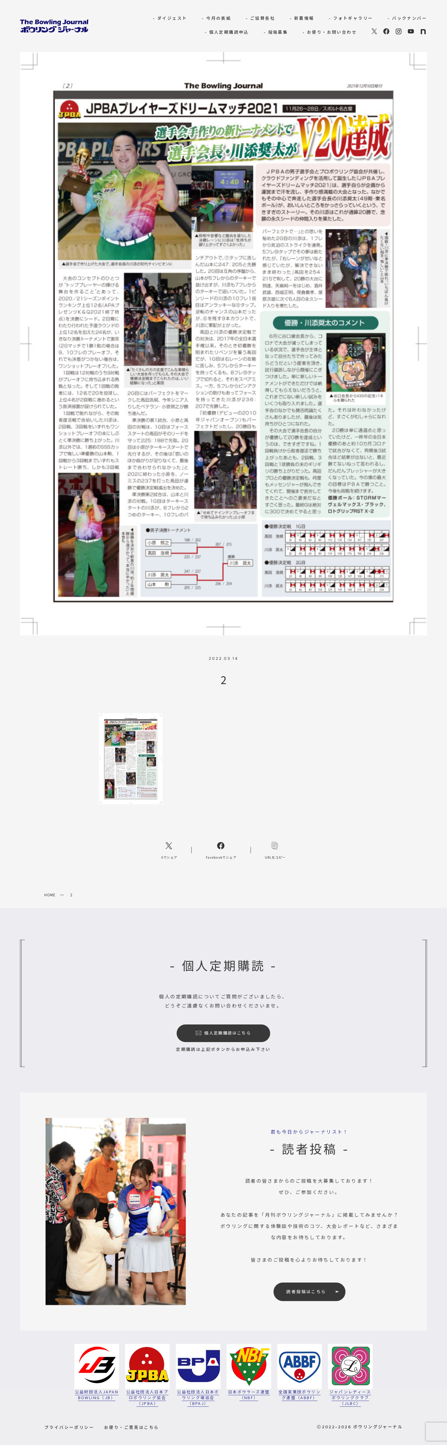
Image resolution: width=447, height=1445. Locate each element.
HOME (50, 894)
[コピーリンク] (275, 850)
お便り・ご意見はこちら (131, 1427)
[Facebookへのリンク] (221, 850)
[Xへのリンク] (169, 850)
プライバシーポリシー (69, 1427)
